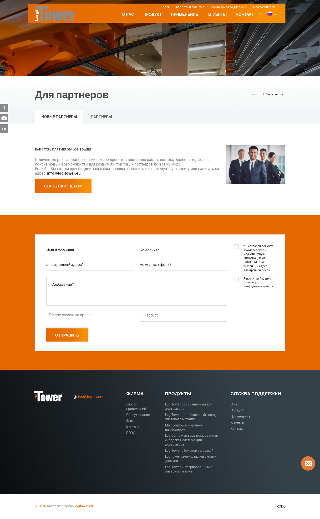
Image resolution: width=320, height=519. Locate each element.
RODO (130, 433)
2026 (42, 506)
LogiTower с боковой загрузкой (189, 450)
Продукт (152, 14)
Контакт (245, 14)
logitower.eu (83, 506)
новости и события (190, 7)
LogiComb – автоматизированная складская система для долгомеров (191, 440)
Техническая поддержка (228, 7)
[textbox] (185, 315)
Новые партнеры (59, 116)
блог (166, 7)
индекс (256, 94)
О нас (128, 14)
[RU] (271, 14)
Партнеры (101, 116)
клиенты (217, 14)
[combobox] (183, 315)
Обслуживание (138, 415)
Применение (184, 14)
